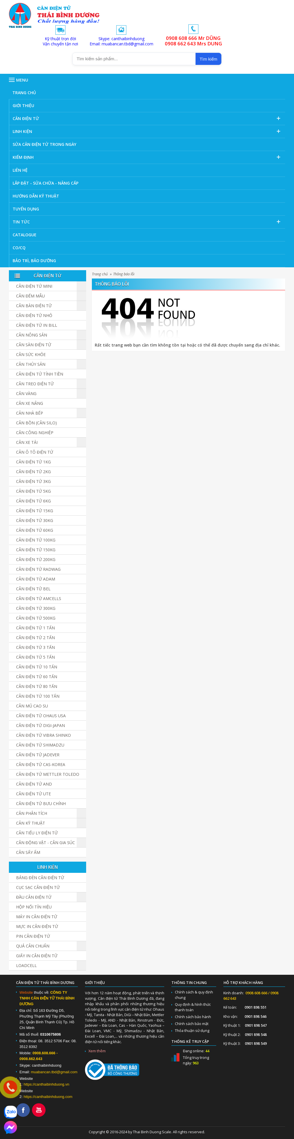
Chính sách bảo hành (193, 1016)
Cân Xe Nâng (29, 403)
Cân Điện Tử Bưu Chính (41, 803)
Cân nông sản (31, 335)
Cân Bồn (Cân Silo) (36, 423)
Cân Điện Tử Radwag (38, 569)
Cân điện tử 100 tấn (37, 696)
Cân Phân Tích (31, 813)
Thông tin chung (189, 982)
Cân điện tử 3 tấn (35, 647)
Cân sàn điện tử (33, 344)
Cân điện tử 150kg (35, 549)
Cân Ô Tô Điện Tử (34, 452)
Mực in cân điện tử (37, 926)
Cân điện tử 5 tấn (35, 657)
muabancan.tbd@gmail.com (54, 1072)
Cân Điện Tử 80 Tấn (36, 686)
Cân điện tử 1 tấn (35, 628)
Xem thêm (97, 1051)
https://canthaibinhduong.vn (46, 1084)
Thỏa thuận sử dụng (192, 1030)
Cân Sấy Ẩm (28, 852)
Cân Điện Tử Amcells (38, 598)
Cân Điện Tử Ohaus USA (41, 715)
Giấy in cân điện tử (36, 955)
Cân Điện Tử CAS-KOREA (40, 764)
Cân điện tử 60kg (34, 530)
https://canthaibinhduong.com (48, 1096)
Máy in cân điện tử (36, 916)
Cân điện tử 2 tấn (35, 637)
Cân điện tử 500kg (35, 618)
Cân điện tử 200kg (35, 559)
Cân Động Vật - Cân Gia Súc (45, 842)
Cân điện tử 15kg (34, 510)
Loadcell (26, 965)
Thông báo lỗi (123, 274)
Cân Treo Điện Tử (35, 383)
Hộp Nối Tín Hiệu (34, 907)
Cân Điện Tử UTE (33, 793)
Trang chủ (100, 274)
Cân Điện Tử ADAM (35, 579)
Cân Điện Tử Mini (34, 286)
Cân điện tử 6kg (33, 501)
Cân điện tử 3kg (33, 481)
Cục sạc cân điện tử (38, 887)
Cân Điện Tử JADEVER (37, 754)
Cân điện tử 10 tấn (36, 667)
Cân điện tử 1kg (33, 462)
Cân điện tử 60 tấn (36, 676)
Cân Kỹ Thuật (30, 823)
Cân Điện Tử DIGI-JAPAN (40, 725)
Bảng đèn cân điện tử (40, 877)
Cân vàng (26, 393)
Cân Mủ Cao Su (32, 706)
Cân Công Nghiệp (34, 432)
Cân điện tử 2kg (33, 471)
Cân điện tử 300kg (35, 608)
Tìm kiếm (208, 59)
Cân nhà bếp (29, 413)
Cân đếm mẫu (30, 296)
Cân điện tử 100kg (35, 540)
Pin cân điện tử (33, 936)
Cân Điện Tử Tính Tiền (39, 374)
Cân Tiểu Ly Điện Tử (37, 833)
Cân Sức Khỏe (31, 354)
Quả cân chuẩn (32, 946)
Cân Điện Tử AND (34, 784)
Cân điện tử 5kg (33, 491)
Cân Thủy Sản (30, 364)
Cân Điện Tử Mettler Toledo (47, 774)
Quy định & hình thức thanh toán (193, 1007)
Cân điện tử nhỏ (34, 315)
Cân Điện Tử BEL (33, 588)
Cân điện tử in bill (36, 325)
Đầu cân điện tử (33, 897)
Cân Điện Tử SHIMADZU (40, 745)
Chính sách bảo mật (191, 1023)
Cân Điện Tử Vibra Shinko (43, 735)
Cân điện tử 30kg (34, 520)
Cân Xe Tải (27, 442)
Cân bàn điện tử (34, 305)
